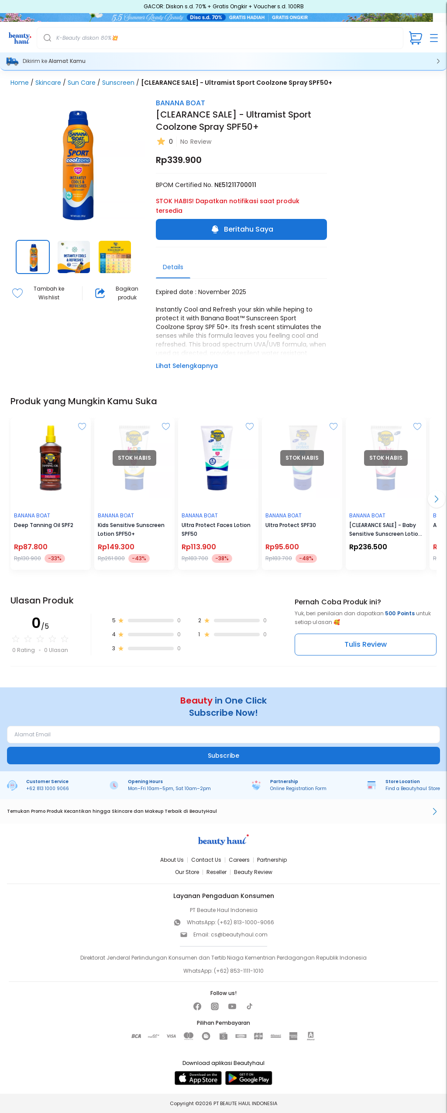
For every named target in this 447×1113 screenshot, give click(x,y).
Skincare (48, 82)
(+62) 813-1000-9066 (245, 922)
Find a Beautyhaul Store (412, 788)
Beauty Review (253, 872)
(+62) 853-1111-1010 (239, 970)
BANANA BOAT (180, 103)
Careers (239, 859)
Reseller (216, 872)
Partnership (272, 859)
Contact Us (206, 859)
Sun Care (82, 82)
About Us (172, 859)
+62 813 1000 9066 (47, 788)
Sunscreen (118, 82)
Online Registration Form (298, 788)
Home (19, 82)
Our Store (187, 872)
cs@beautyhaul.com (239, 934)
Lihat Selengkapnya (187, 365)
